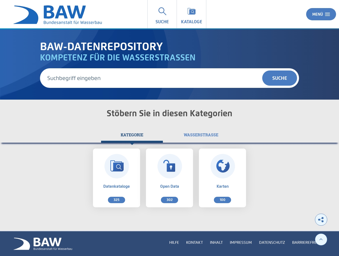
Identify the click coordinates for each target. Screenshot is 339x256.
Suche (279, 78)
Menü (321, 14)
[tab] (132, 135)
